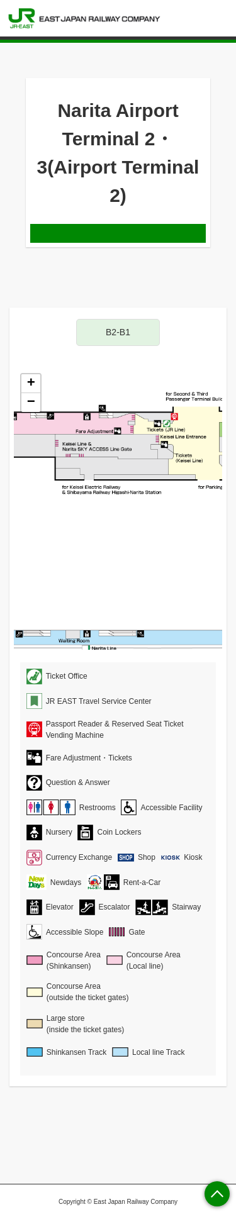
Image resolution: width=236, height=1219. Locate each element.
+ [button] (31, 383)
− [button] (31, 402)
